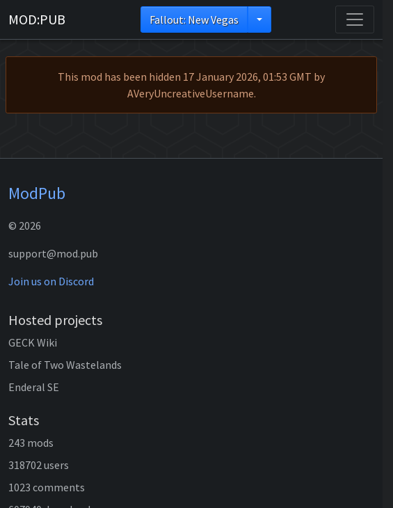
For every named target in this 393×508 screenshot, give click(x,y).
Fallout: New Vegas (194, 19)
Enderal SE (33, 387)
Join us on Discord (51, 281)
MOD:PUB (36, 19)
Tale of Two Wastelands (65, 365)
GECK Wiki (32, 342)
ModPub (36, 193)
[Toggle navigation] (354, 19)
